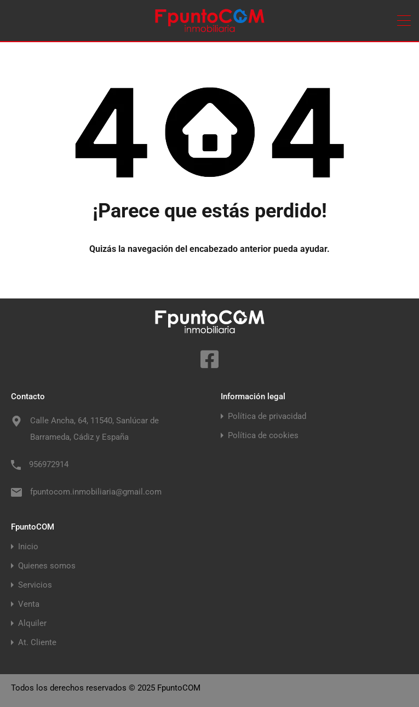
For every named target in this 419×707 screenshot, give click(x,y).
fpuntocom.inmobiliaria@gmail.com (96, 492)
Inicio (28, 547)
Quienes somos (47, 566)
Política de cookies (263, 436)
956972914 (48, 464)
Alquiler (32, 623)
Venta (28, 604)
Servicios (35, 585)
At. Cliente (37, 643)
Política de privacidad (267, 416)
